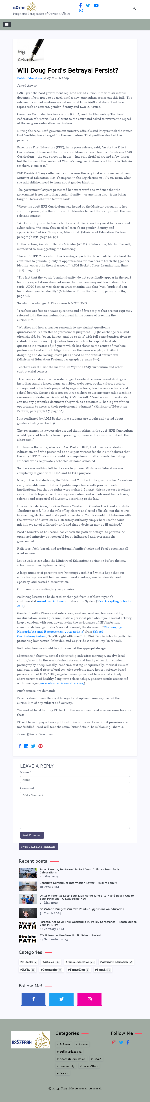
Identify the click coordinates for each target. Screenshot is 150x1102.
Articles (82, 1044)
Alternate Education (71, 1058)
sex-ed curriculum (50, 601)
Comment (27, 788)
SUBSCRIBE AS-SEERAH (38, 846)
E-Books (63, 1044)
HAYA (96, 1058)
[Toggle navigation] (7, 24)
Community (65, 1066)
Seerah (62, 1073)
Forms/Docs (89, 1066)
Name (25, 772)
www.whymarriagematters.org (62, 683)
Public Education (29, 78)
